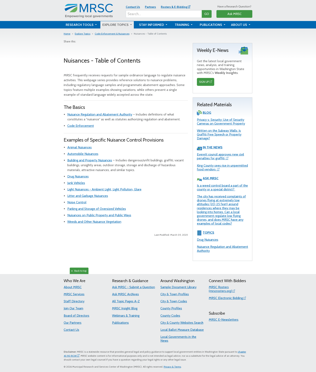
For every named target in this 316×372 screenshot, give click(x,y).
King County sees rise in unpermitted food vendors (222, 167)
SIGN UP (204, 81)
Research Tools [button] (80, 25)
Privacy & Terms (172, 366)
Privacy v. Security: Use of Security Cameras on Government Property (221, 121)
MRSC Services (74, 294)
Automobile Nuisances (82, 154)
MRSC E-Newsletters (223, 320)
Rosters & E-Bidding (174, 7)
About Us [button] (239, 25)
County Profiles (171, 308)
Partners (150, 7)
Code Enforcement (80, 126)
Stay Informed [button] (152, 25)
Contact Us (133, 7)
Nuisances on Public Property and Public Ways (99, 215)
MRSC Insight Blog (124, 308)
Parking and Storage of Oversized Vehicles (96, 209)
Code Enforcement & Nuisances (112, 33)
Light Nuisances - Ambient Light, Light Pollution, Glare (104, 189)
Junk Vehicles (76, 183)
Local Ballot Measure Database (182, 330)
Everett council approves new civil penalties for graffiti (220, 156)
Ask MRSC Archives (125, 294)
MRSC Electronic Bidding (226, 298)
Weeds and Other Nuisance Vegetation (94, 222)
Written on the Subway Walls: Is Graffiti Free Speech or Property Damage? (219, 134)
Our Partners (72, 323)
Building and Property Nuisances (89, 160)
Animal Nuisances (79, 147)
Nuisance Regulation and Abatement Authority (99, 114)
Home (67, 33)
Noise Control (76, 202)
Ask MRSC (234, 14)
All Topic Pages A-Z (126, 301)
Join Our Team (73, 308)
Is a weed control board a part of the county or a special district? (222, 187)
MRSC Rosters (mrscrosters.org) (220, 289)
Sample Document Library (178, 287)
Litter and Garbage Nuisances (87, 196)
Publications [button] (211, 25)
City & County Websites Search (181, 323)
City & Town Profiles (174, 294)
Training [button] (182, 25)
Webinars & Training (125, 315)
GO (206, 14)
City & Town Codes (173, 301)
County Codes (170, 315)
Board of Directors (76, 315)
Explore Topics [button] (115, 25)
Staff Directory (74, 301)
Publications (120, 323)
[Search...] (164, 14)
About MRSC (73, 287)
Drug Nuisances (78, 176)
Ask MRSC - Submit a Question (133, 287)
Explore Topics (82, 33)
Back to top (78, 270)
